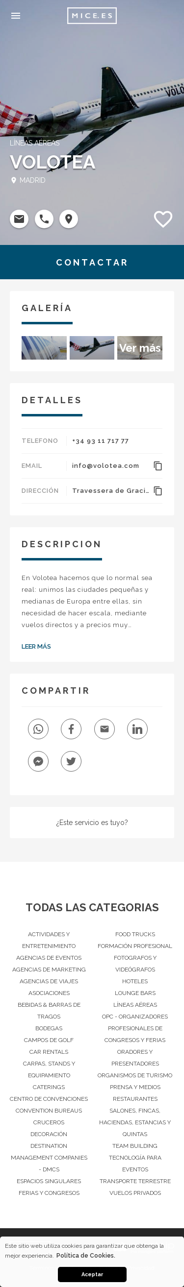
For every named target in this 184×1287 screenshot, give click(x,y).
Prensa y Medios (135, 1087)
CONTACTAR (92, 262)
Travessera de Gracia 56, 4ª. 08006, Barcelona (111, 490)
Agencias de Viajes (49, 981)
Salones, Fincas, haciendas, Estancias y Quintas (135, 1122)
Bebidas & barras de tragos (49, 1010)
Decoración (48, 1134)
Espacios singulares (49, 1181)
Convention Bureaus (49, 1110)
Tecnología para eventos (135, 1163)
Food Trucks (135, 934)
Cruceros (48, 1122)
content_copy (157, 466)
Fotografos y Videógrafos (135, 963)
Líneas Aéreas (135, 1004)
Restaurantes (135, 1098)
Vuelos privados (135, 1193)
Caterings (49, 1087)
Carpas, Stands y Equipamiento (49, 1069)
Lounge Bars (135, 993)
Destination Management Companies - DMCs (49, 1157)
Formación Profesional (135, 946)
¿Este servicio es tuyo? (92, 822)
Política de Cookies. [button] (85, 1255)
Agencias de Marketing (49, 969)
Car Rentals (48, 1051)
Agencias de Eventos (48, 957)
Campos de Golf (49, 1040)
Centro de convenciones (49, 1098)
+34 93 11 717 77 (100, 440)
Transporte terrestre (135, 1181)
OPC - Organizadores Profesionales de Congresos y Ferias (135, 1028)
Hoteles (135, 981)
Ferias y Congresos (49, 1193)
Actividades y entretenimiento (49, 940)
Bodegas (48, 1028)
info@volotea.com (105, 465)
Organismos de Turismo (135, 1075)
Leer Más (36, 646)
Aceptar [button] (92, 1274)
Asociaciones (49, 993)
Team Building (135, 1145)
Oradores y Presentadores (135, 1057)
